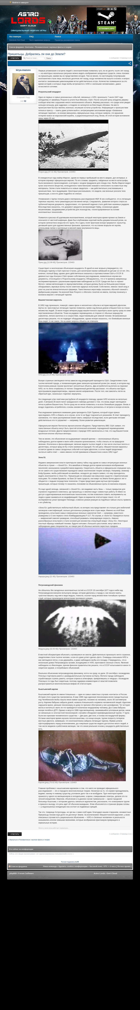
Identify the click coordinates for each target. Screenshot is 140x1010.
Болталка (29, 47)
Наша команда (50, 866)
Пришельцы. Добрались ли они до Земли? (36, 54)
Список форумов (16, 47)
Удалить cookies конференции (72, 866)
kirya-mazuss (23, 70)
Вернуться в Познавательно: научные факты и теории (29, 840)
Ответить (15, 58)
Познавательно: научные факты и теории (53, 47)
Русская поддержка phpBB (70, 862)
